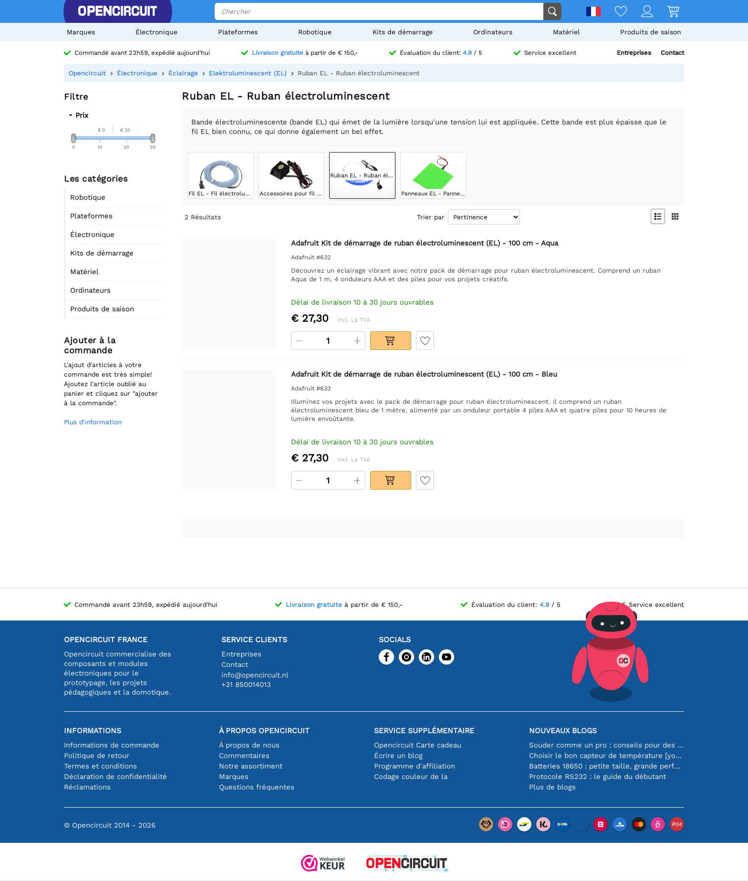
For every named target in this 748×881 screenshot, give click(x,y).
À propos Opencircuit (264, 730)
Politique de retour (96, 755)
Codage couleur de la (410, 776)
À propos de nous (249, 745)
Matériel (566, 32)
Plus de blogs (552, 787)
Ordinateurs (492, 32)
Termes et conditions (100, 766)
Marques (81, 32)
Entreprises (634, 52)
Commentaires (244, 755)
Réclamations (87, 787)
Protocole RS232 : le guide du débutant (597, 776)
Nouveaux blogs (563, 730)
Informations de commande (111, 745)
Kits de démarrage (403, 32)
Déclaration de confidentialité (115, 776)
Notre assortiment (250, 766)
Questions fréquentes (256, 787)
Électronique (156, 32)
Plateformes (238, 32)
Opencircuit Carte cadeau (417, 745)
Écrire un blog (398, 755)
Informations (92, 730)
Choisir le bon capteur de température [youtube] (606, 755)
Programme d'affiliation (414, 766)
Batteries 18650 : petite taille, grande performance (606, 766)
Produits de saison (650, 32)
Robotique (315, 32)
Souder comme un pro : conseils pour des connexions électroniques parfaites (606, 745)
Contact (672, 52)
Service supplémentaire (424, 730)
